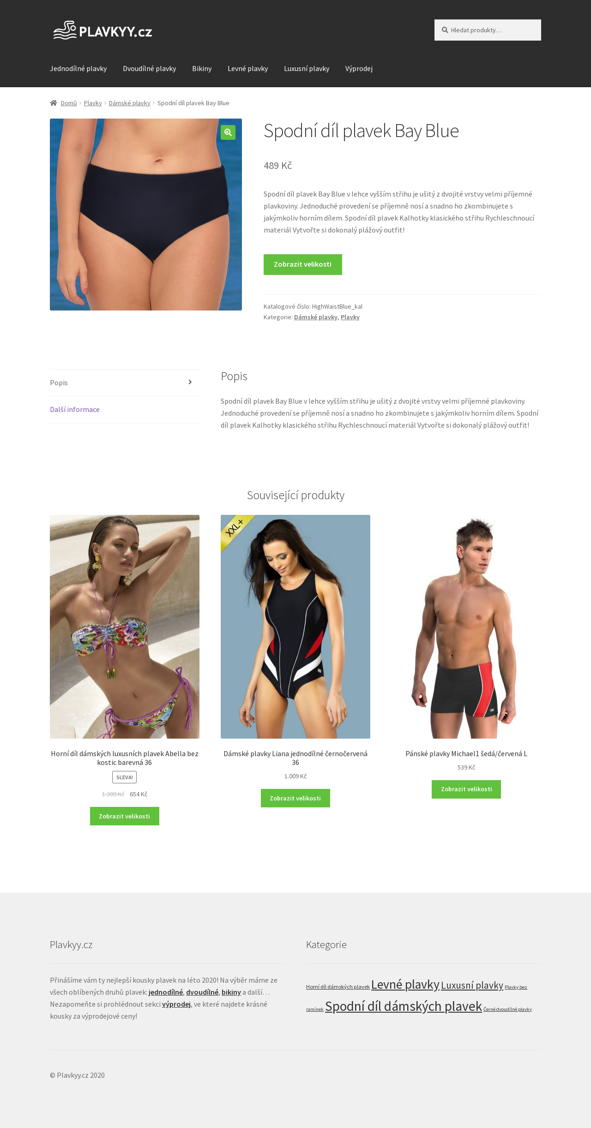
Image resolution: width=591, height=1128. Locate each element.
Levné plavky (248, 68)
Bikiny (201, 68)
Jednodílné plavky (78, 68)
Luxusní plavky (306, 68)
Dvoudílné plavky (149, 68)
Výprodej (359, 68)
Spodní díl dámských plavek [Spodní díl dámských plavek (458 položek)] (403, 1006)
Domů (69, 103)
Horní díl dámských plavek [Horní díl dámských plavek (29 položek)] (338, 986)
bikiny (231, 992)
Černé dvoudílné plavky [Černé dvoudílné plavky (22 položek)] (507, 1009)
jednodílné (166, 992)
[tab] (124, 383)
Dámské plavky (130, 103)
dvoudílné (202, 992)
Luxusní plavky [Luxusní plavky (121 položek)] (472, 985)
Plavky (93, 103)
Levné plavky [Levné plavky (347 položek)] (405, 984)
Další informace (75, 409)
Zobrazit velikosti (303, 264)
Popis (59, 382)
